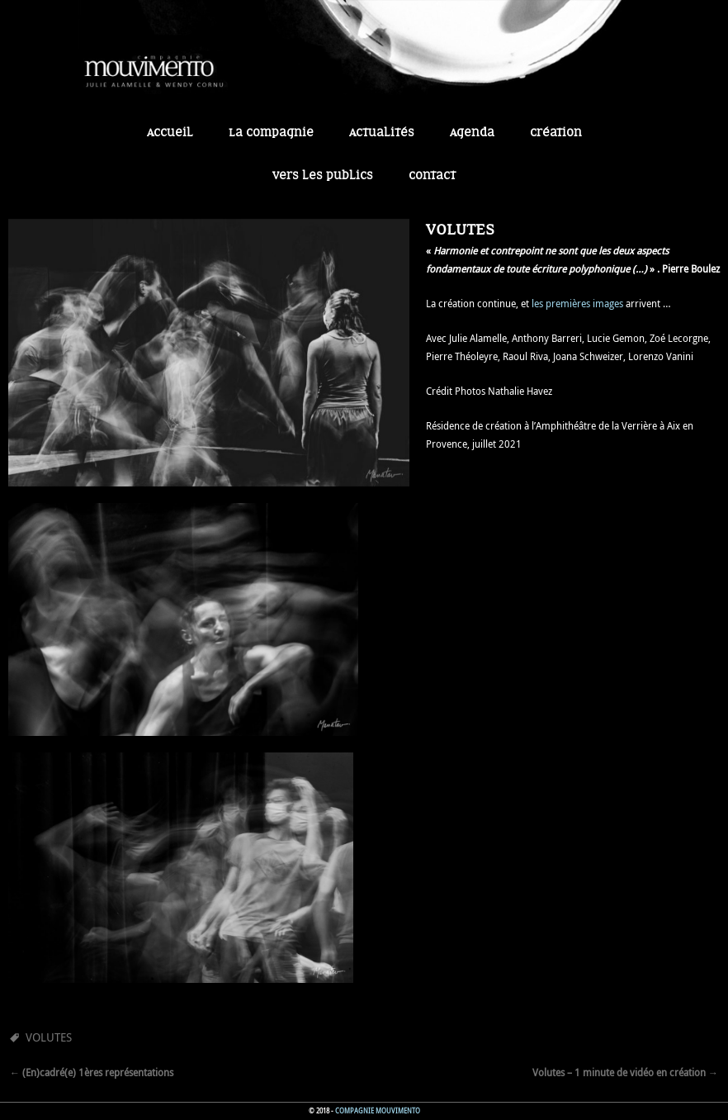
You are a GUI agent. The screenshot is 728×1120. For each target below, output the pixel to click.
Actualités (381, 133)
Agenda (472, 133)
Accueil (170, 133)
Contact (432, 176)
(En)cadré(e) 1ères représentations (91, 1072)
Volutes (49, 1037)
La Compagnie (271, 133)
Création (556, 133)
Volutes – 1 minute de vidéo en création (625, 1072)
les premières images (577, 303)
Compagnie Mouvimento (377, 1111)
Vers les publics (322, 176)
